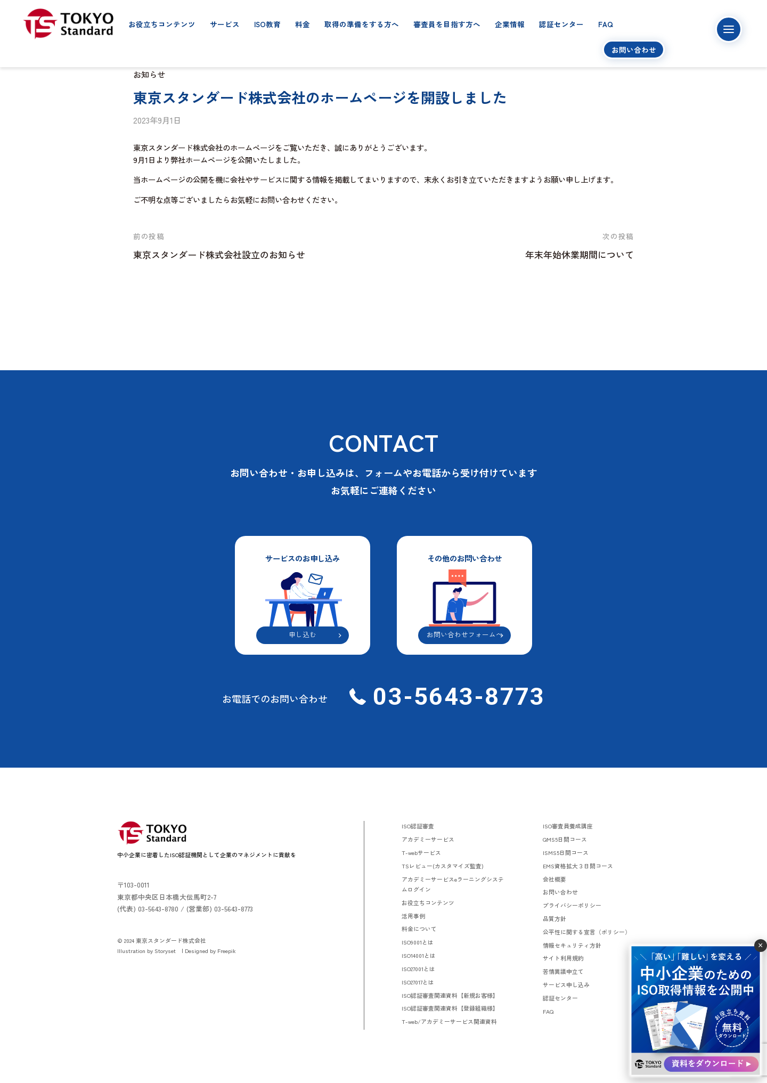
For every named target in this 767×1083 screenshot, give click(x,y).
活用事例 (413, 915)
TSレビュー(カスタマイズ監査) (443, 865)
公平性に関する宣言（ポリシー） (587, 931)
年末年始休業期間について (579, 254)
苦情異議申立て (563, 971)
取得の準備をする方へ (361, 24)
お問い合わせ (633, 49)
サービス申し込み (566, 984)
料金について (419, 928)
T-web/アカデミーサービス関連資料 (449, 1021)
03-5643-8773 (455, 696)
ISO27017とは (418, 982)
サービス (225, 24)
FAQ (605, 24)
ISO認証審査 (418, 825)
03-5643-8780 (158, 908)
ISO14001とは (419, 955)
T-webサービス (421, 852)
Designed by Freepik (210, 950)
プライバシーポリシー (572, 905)
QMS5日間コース (565, 839)
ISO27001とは (418, 968)
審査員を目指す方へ (446, 24)
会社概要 (554, 879)
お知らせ (149, 74)
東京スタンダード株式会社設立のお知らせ (219, 254)
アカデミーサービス (428, 839)
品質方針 (554, 918)
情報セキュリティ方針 (572, 945)
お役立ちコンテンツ (161, 24)
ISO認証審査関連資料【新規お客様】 (450, 995)
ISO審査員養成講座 (568, 825)
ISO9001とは (418, 942)
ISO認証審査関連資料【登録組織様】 (450, 1008)
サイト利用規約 (563, 958)
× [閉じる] (760, 945)
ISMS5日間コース (566, 852)
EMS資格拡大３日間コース (578, 865)
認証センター (561, 24)
